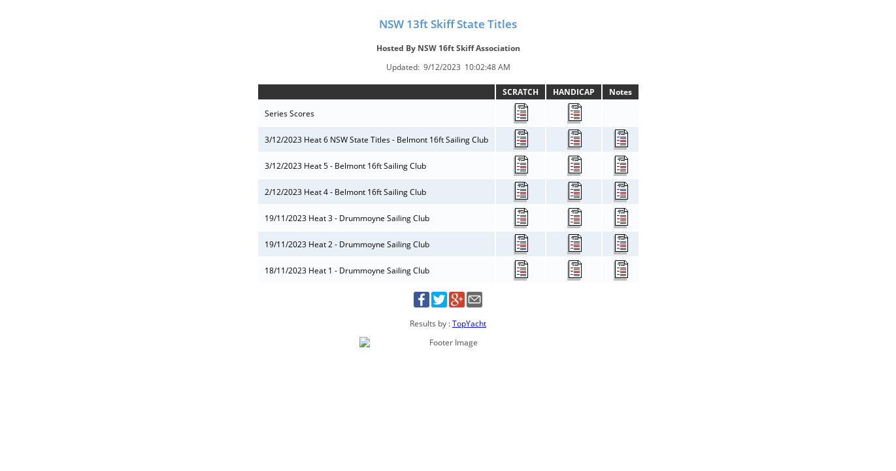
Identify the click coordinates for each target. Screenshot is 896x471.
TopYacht (469, 323)
